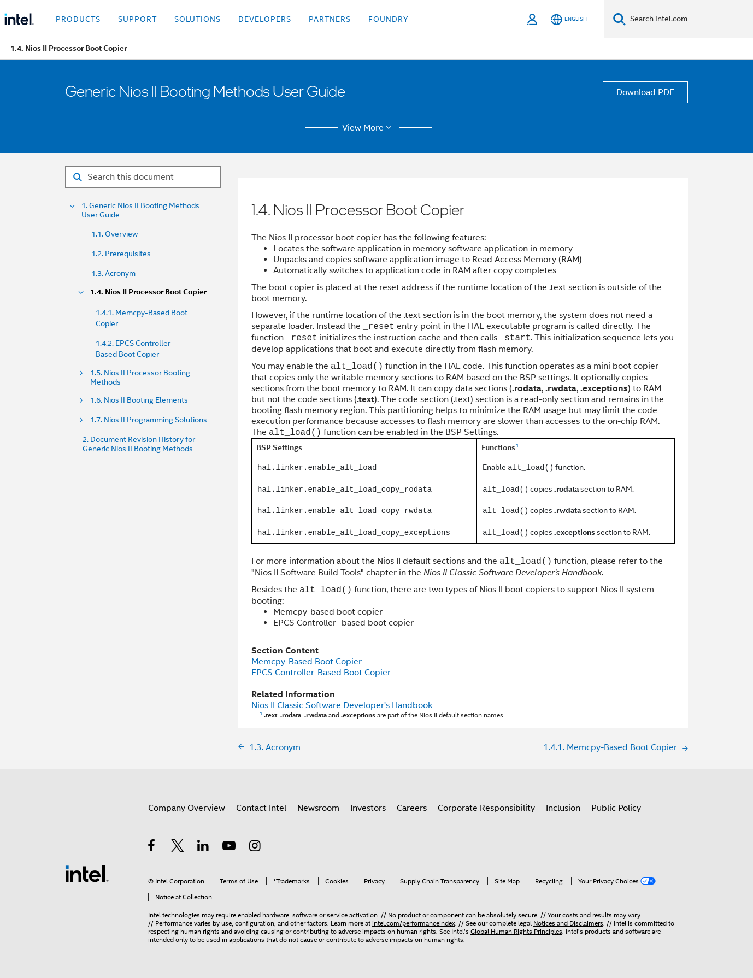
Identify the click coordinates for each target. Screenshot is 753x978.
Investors (368, 808)
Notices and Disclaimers (568, 923)
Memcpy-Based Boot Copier (306, 661)
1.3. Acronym (113, 273)
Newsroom (318, 808)
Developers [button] (264, 19)
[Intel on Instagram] (255, 847)
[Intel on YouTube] (229, 847)
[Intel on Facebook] (152, 847)
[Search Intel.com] (689, 19)
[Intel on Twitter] (177, 847)
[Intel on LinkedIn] (203, 847)
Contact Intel (261, 808)
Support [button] (137, 19)
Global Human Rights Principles (516, 931)
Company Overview (186, 808)
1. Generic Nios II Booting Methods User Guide (140, 210)
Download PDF (645, 92)
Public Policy (616, 808)
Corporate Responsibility (486, 808)
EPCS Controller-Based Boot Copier (321, 672)
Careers (412, 808)
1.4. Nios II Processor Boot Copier (148, 292)
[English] (569, 19)
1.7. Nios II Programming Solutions (148, 420)
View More (368, 127)
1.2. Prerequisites (121, 253)
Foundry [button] (388, 19)
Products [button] (78, 19)
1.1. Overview (114, 234)
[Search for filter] (143, 177)
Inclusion (563, 808)
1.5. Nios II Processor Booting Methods (140, 377)
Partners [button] (330, 19)
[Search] (619, 19)
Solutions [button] (197, 19)
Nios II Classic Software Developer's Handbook (341, 705)
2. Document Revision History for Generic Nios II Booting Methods (139, 444)
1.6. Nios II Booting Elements (139, 400)
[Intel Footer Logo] (87, 873)
